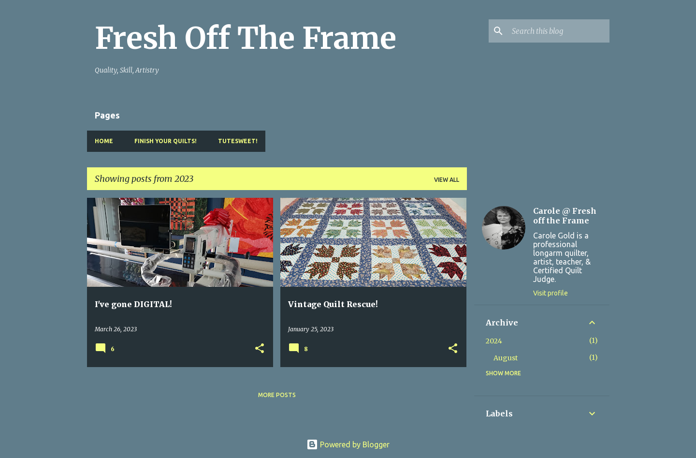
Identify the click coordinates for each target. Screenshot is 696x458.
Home (104, 141)
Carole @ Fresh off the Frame (564, 215)
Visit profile (550, 293)
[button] (259, 348)
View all (446, 180)
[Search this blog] (558, 31)
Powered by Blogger (348, 444)
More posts (277, 395)
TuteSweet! (238, 141)
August (505, 358)
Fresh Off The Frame (245, 38)
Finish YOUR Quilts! (165, 141)
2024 (494, 341)
